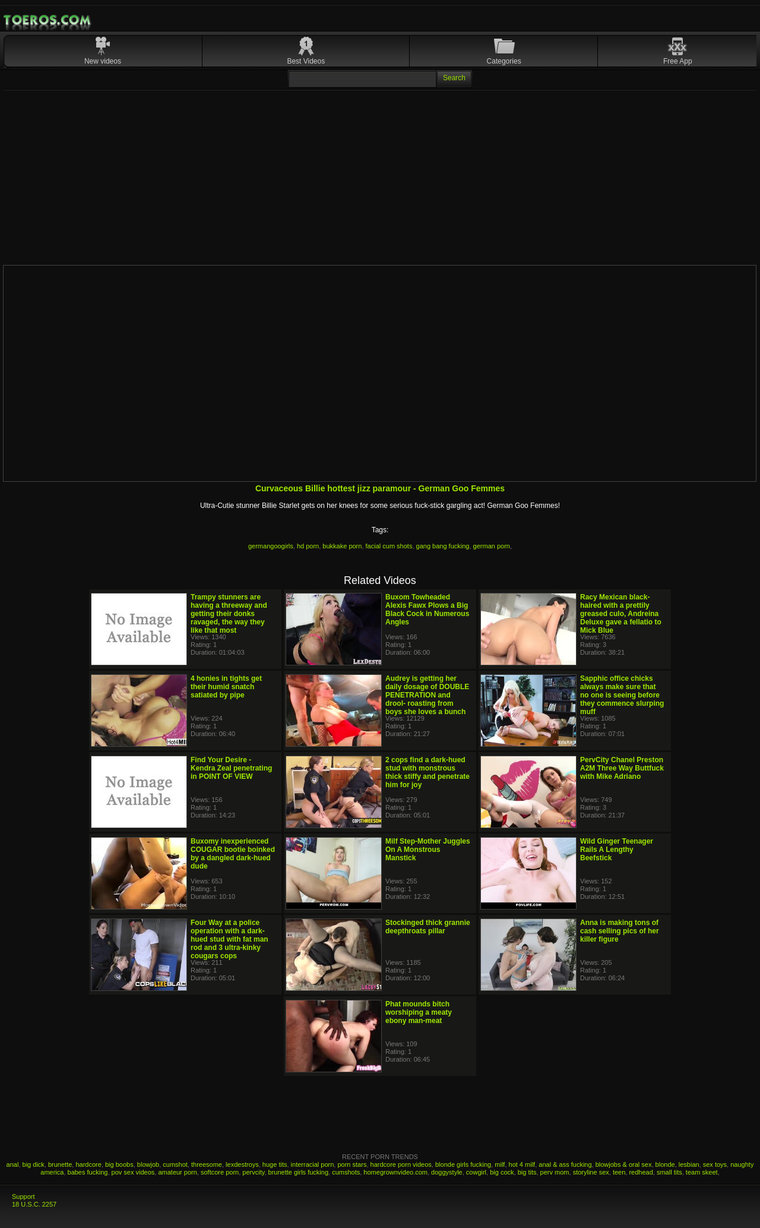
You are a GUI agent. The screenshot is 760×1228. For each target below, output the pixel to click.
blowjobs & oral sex (624, 1164)
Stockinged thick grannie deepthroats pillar (427, 926)
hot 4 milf (522, 1164)
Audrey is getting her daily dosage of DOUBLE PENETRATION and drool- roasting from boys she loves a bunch (427, 695)
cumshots (346, 1172)
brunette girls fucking (298, 1172)
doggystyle (447, 1172)
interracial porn (312, 1164)
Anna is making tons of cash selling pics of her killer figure (619, 930)
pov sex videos (133, 1172)
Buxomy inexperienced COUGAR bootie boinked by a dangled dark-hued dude (233, 853)
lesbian (689, 1164)
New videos (102, 61)
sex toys (715, 1164)
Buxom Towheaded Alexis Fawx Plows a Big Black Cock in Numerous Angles (427, 609)
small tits (669, 1172)
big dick (34, 1164)
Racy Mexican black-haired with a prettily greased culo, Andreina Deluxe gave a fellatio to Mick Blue (620, 613)
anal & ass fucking (565, 1164)
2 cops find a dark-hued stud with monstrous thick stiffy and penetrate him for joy (427, 772)
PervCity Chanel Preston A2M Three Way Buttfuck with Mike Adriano (622, 768)
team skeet (702, 1172)
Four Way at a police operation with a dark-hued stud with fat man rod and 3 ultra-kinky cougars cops (229, 939)
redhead (641, 1172)
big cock (502, 1172)
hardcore (88, 1164)
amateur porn (177, 1172)
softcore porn (220, 1172)
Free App (677, 61)
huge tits (274, 1164)
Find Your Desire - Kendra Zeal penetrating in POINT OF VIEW (231, 768)
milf (500, 1164)
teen (619, 1172)
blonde (665, 1164)
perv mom (554, 1172)
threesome (206, 1164)
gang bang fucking (443, 546)
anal (13, 1164)
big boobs (119, 1164)
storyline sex (591, 1172)
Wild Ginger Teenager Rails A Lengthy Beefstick (616, 849)
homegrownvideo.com (395, 1172)
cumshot (175, 1164)
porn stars (351, 1164)
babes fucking (88, 1172)
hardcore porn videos (401, 1164)
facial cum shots (389, 546)
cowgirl (476, 1172)
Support (23, 1196)
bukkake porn (342, 546)
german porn (491, 546)
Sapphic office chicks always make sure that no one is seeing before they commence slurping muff (622, 695)
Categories (504, 61)
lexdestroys (242, 1164)
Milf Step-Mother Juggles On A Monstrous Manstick (427, 849)
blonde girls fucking (463, 1164)
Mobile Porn (48, 20)
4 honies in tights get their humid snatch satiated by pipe (226, 686)
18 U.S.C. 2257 (34, 1204)
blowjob (148, 1164)
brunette (60, 1164)
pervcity (253, 1172)
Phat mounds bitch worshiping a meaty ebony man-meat (418, 1012)
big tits (527, 1172)
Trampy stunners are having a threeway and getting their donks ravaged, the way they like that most (229, 613)
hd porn (308, 546)
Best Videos (306, 61)
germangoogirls (270, 546)
